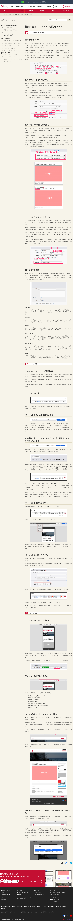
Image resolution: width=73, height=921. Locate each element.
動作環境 (3, 899)
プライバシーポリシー (33, 912)
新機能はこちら (45, 1)
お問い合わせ (67, 6)
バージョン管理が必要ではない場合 (12, 43)
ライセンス (53, 890)
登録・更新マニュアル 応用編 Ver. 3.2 (23, 14)
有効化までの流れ (54, 899)
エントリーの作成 (8, 41)
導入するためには (5, 894)
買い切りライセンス (55, 894)
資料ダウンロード (30, 6)
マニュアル (20, 890)
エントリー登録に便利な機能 (9, 25)
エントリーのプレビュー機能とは (11, 54)
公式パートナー (54, 10)
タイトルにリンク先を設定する (11, 34)
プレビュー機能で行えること (10, 56)
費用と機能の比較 (54, 897)
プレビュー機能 (5, 52)
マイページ (39, 6)
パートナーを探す (5, 906)
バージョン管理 (5, 38)
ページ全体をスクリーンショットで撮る (13, 58)
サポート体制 (66, 10)
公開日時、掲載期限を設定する (11, 30)
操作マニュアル (9, 14)
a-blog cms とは (6, 10)
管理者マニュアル (21, 894)
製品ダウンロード (41, 906)
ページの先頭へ (67, 919)
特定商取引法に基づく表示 (47, 912)
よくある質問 (47, 6)
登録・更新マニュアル (22, 892)
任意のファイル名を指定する (10, 29)
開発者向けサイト (20, 6)
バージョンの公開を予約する (10, 50)
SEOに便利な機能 (8, 35)
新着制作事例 (37, 892)
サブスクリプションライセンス (57, 892)
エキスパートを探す (17, 906)
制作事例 (42, 10)
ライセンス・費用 (19, 10)
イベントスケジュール (29, 906)
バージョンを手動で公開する (10, 48)
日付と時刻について (8, 27)
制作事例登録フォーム (39, 894)
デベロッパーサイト (61, 906)
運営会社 (23, 912)
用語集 (3, 908)
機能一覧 (3, 897)
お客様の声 (30, 10)
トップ (2, 14)
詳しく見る (33, 881)
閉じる (71, 2)
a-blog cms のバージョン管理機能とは (12, 40)
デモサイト (57, 6)
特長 (2, 892)
